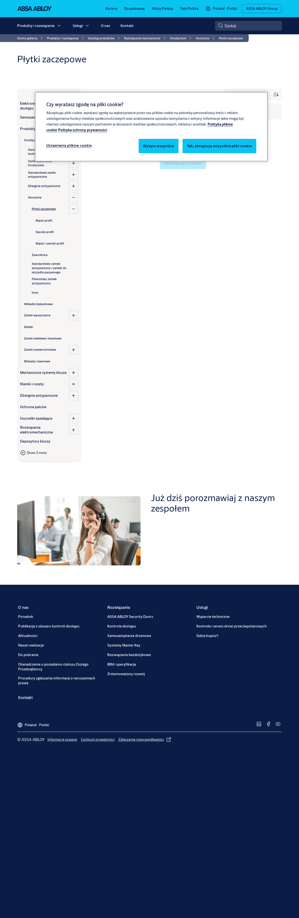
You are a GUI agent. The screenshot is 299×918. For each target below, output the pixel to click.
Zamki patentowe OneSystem (40, 163)
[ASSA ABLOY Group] (262, 8)
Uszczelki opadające (36, 418)
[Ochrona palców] (49, 407)
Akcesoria (35, 197)
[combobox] (248, 26)
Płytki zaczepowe (44, 209)
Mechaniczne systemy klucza (43, 372)
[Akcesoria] (73, 197)
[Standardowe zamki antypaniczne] (73, 174)
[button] (59, 25)
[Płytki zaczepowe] (73, 209)
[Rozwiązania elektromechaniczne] (73, 430)
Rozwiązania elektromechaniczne (36, 429)
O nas (105, 25)
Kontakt (127, 25)
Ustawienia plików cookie (69, 145)
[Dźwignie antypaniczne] (73, 186)
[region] (151, 127)
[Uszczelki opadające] (73, 418)
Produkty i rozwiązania (36, 25)
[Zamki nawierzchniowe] (73, 350)
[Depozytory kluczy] (49, 441)
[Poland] (221, 8)
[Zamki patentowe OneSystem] (73, 163)
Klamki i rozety (32, 384)
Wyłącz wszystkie (158, 146)
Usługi (78, 25)
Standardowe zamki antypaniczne (42, 174)
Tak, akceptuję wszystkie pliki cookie (219, 146)
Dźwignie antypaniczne (44, 186)
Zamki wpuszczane (37, 315)
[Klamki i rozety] (73, 384)
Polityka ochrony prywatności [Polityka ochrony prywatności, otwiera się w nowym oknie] (82, 130)
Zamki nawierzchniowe (40, 349)
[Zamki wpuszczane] (73, 315)
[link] (111, 8)
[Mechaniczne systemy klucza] (73, 372)
